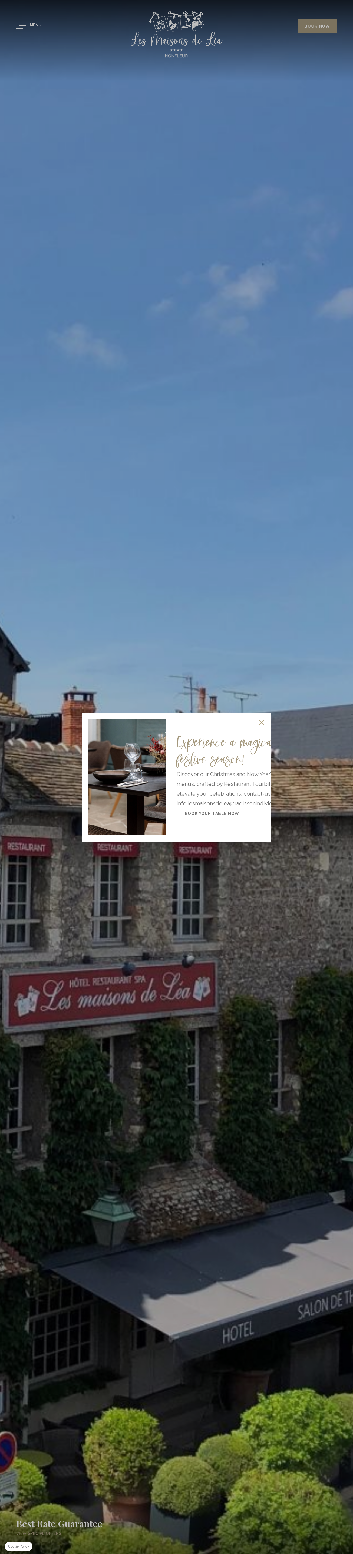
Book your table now (212, 813)
